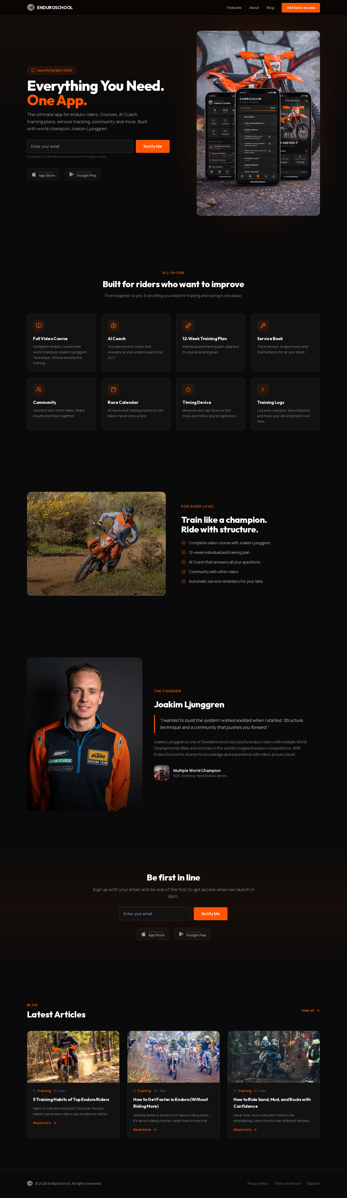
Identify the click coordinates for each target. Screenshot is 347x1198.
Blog (270, 7)
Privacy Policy (257, 1183)
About (254, 7)
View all (310, 1010)
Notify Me (153, 146)
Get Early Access (301, 7)
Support (313, 1183)
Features (234, 7)
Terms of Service (287, 1183)
